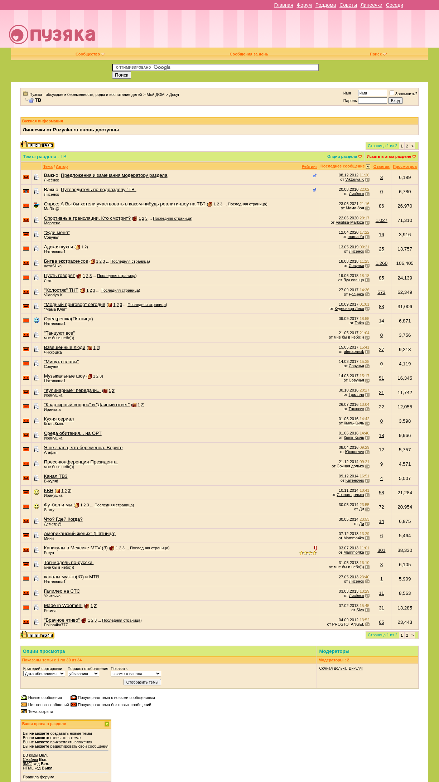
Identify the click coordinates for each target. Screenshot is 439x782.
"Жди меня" (57, 232)
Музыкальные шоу (64, 376)
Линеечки (371, 5)
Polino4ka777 (56, 625)
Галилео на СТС (62, 591)
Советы (348, 5)
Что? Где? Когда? (63, 519)
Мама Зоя (355, 208)
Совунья (51, 237)
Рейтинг (309, 166)
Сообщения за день (249, 54)
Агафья (51, 452)
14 (381, 321)
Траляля (356, 394)
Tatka (359, 323)
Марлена (52, 223)
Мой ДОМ (156, 94)
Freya (49, 552)
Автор (62, 166)
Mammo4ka (353, 538)
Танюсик (356, 409)
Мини (49, 538)
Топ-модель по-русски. (69, 562)
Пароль (350, 100)
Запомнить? (404, 94)
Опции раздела (342, 156)
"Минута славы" (61, 361)
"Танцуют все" (59, 333)
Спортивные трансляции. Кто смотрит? (87, 218)
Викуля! (51, 481)
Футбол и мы (58, 504)
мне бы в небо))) (59, 338)
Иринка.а (52, 409)
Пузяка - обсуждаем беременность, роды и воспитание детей (85, 94)
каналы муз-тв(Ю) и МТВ (71, 576)
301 (381, 550)
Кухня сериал (59, 419)
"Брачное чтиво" (62, 620)
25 (381, 249)
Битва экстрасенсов (66, 261)
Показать (119, 668)
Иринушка (53, 395)
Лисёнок (51, 180)
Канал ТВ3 (56, 476)
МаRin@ (51, 209)
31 (381, 608)
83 (381, 306)
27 (381, 349)
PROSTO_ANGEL (348, 624)
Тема (48, 166)
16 (381, 234)
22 (381, 406)
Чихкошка (53, 352)
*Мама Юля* (55, 309)
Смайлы (30, 759)
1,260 (381, 263)
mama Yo (356, 236)
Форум (304, 5)
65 (381, 622)
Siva (360, 610)
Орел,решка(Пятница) (68, 318)
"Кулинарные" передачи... (72, 390)
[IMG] (28, 764)
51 (381, 378)
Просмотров (405, 166)
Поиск (378, 54)
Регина (50, 610)
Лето (48, 280)
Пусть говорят (59, 275)
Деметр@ (53, 524)
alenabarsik (354, 351)
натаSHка (53, 266)
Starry (49, 509)
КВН (48, 490)
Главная (283, 5)
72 (381, 507)
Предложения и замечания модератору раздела (114, 175)
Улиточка (52, 596)
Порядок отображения (88, 668)
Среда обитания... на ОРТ (73, 433)
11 (381, 593)
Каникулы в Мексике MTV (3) (76, 547)
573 (381, 292)
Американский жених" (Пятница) (80, 533)
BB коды (30, 755)
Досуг (174, 94)
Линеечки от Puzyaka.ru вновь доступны (71, 129)
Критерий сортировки (42, 668)
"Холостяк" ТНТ (61, 290)
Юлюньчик (354, 452)
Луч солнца (353, 280)
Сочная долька (350, 466)
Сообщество (90, 54)
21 (381, 392)
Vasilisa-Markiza (350, 222)
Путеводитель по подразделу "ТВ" (98, 189)
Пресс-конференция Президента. (81, 462)
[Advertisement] (270, 31)
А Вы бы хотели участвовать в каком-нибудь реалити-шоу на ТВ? (133, 204)
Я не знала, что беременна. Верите (83, 447)
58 (381, 492)
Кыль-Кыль (54, 424)
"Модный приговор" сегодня (74, 304)
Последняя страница (247, 204)
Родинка (356, 294)
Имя (347, 93)
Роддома (325, 5)
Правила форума (38, 777)
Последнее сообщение (342, 166)
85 (381, 278)
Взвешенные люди (65, 347)
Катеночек (355, 480)
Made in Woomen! (63, 605)
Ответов (381, 166)
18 (381, 435)
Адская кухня (58, 246)
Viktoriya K (354, 179)
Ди (361, 509)
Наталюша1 (55, 251)
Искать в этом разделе (389, 156)
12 (381, 449)
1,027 (381, 220)
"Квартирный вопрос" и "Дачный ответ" (87, 404)
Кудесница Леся (349, 308)
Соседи (394, 5)
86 (381, 206)
